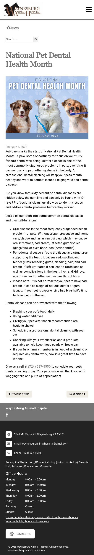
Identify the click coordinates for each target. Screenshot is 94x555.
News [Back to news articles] (12, 28)
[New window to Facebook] (8, 415)
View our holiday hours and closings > (27, 521)
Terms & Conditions (34, 550)
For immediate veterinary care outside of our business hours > (42, 517)
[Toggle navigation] (88, 9)
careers (20, 534)
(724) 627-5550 (39, 366)
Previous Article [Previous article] (19, 393)
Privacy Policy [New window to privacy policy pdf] (15, 550)
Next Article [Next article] (77, 393)
